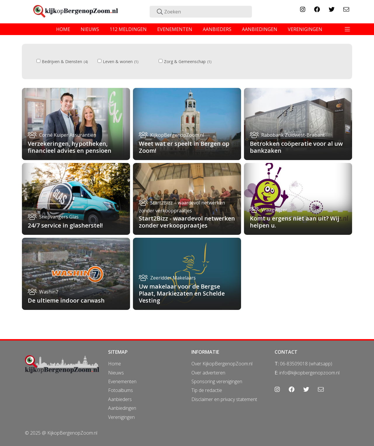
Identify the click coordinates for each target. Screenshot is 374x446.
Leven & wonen (118, 61)
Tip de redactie (206, 390)
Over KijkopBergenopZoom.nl (221, 363)
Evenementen (122, 381)
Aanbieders (120, 399)
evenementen (174, 29)
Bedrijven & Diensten (62, 61)
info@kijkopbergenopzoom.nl (309, 372)
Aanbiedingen (122, 408)
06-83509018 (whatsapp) (306, 363)
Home (114, 363)
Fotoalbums (120, 390)
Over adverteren (208, 372)
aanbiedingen (259, 29)
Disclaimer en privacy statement (224, 399)
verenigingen (305, 29)
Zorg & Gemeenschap (185, 61)
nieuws (90, 29)
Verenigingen (121, 417)
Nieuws (116, 372)
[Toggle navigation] (347, 29)
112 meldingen (128, 29)
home (63, 29)
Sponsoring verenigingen (216, 381)
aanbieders (217, 29)
